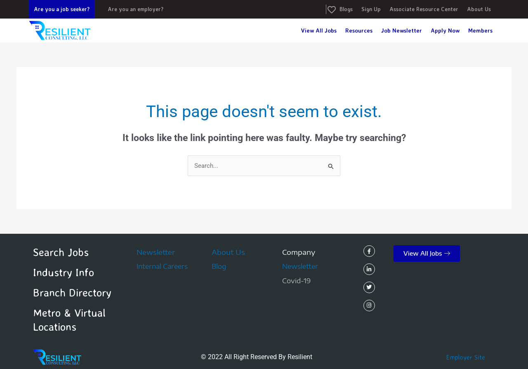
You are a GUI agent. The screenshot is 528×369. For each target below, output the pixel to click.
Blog (219, 267)
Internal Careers (162, 267)
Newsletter (156, 252)
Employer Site (465, 357)
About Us (228, 252)
